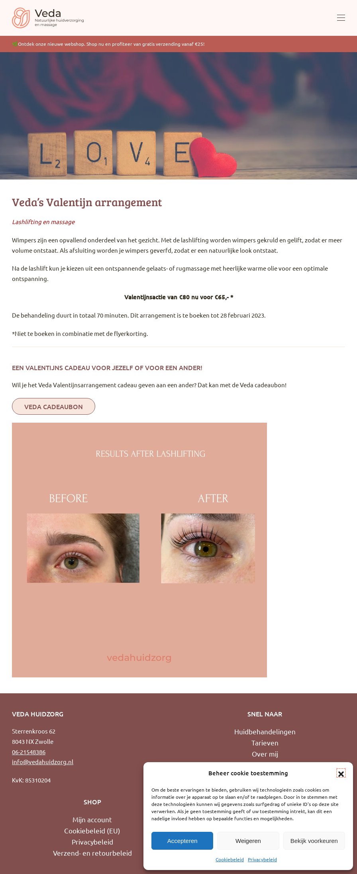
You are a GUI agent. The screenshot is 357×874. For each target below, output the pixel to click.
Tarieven (265, 742)
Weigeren (248, 840)
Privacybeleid (262, 859)
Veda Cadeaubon (53, 406)
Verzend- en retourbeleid (92, 853)
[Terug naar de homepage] (48, 18)
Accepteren (182, 840)
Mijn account (92, 819)
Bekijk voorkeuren (314, 840)
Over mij (265, 753)
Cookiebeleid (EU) (92, 830)
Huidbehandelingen (265, 731)
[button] (341, 773)
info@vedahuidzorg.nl (42, 761)
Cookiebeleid (230, 859)
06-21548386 (28, 751)
